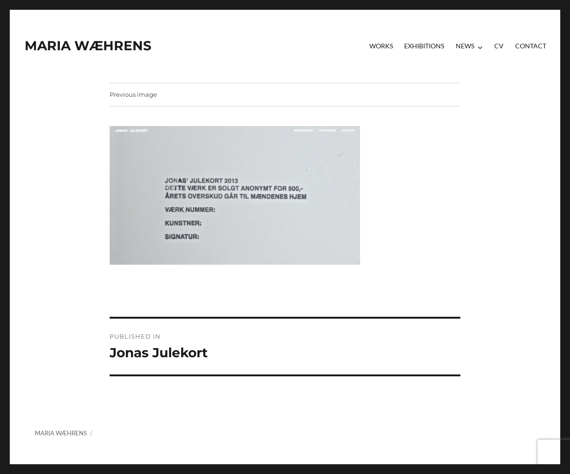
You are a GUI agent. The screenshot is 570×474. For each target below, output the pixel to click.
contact (530, 46)
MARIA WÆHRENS (88, 45)
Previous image (133, 94)
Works (381, 46)
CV (499, 46)
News (465, 46)
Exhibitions (424, 46)
